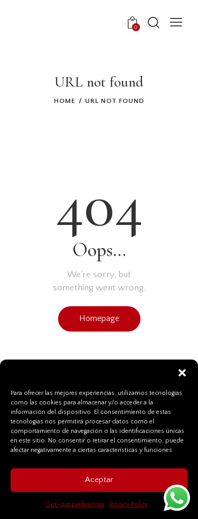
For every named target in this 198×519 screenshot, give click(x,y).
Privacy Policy (129, 504)
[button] (182, 372)
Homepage (99, 318)
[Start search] (154, 22)
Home (65, 101)
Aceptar (99, 479)
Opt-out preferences (75, 504)
